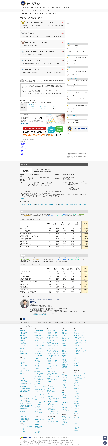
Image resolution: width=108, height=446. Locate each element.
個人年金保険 (77, 410)
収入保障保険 (78, 396)
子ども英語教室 (50, 386)
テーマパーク (65, 426)
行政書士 (50, 399)
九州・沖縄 (23, 156)
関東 (22, 147)
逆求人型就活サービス (66, 333)
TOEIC (49, 398)
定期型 (80, 390)
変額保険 (76, 411)
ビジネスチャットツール (67, 377)
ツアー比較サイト (38, 427)
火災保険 (22, 342)
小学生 (57, 376)
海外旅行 (42, 419)
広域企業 (23, 143)
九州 (32, 405)
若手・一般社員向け (67, 385)
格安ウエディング (65, 404)
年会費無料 (23, 383)
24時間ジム (49, 419)
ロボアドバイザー (24, 391)
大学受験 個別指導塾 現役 (53, 333)
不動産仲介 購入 (23, 400)
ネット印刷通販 (65, 375)
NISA (21, 360)
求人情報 (67, 437)
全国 (69, 422)
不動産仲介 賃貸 (23, 408)
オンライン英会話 (51, 391)
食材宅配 (36, 340)
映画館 (63, 416)
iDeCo (75, 425)
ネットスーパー (37, 347)
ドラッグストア (77, 360)
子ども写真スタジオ (38, 391)
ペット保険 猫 (77, 387)
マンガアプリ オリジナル (39, 401)
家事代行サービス (38, 335)
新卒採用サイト (65, 360)
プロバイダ (76, 338)
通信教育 (49, 374)
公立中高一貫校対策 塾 (52, 365)
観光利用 (37, 432)
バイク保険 (22, 335)
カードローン (23, 376)
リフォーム (22, 413)
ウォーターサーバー (38, 330)
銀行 (22, 363)
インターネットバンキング (26, 370)
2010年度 (76, 204)
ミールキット (37, 343)
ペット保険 (22, 345)
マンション (23, 398)
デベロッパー (24, 433)
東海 (22, 150)
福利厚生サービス (38, 409)
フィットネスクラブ (51, 418)
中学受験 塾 (49, 358)
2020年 (25, 204)
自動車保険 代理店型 (78, 375)
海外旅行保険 (23, 343)
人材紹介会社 (65, 365)
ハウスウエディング (66, 402)
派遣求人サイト (65, 353)
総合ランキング (31, 104)
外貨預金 (22, 371)
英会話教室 (49, 390)
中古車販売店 (37, 371)
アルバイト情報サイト (66, 335)
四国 (22, 154)
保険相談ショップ (24, 353)
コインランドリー (38, 338)
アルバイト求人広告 (66, 368)
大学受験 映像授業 (51, 340)
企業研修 (64, 380)
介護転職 (64, 345)
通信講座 (49, 393)
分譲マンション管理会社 (25, 403)
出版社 (36, 399)
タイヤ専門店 (77, 367)
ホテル (35, 429)
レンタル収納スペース (40, 355)
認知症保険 (76, 403)
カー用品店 (76, 365)
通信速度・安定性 (43, 106)
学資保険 (22, 351)
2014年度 (56, 204)
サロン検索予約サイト (66, 397)
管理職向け (65, 384)
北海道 (22, 144)
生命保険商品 (77, 393)
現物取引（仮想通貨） (26, 388)
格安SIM (76, 337)
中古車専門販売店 (39, 373)
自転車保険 (22, 340)
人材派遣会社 (65, 367)
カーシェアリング (38, 361)
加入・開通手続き (31, 106)
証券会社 (23, 362)
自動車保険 (22, 330)
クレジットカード (24, 380)
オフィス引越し (37, 404)
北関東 (26, 426)
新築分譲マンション (24, 418)
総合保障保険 (77, 408)
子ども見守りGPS (38, 412)
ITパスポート (55, 401)
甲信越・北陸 (24, 148)
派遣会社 (64, 350)
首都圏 (22, 405)
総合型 (36, 396)
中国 (22, 153)
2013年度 (61, 204)
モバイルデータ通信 (78, 333)
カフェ (35, 388)
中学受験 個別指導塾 (51, 361)
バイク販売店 (37, 378)
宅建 (49, 396)
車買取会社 (36, 368)
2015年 (45, 204)
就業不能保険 (77, 401)
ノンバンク (27, 378)
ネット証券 (22, 358)
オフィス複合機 (37, 407)
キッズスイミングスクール (52, 421)
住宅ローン (22, 373)
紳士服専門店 (77, 362)
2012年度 (66, 204)
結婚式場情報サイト (66, 409)
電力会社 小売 (37, 411)
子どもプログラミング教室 (53, 413)
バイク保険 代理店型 (78, 378)
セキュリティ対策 (31, 110)
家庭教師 (49, 378)
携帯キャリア (77, 330)
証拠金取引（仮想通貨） (26, 390)
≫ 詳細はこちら (23, 198)
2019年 (29, 204)
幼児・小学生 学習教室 (52, 379)
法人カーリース (65, 374)
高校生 (49, 376)
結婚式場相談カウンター (67, 407)
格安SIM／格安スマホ (78, 335)
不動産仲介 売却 (23, 396)
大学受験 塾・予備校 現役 (53, 330)
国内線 (36, 426)
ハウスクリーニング (38, 337)
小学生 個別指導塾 (51, 371)
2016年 (41, 204)
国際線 (40, 426)
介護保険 (76, 406)
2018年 (33, 204)
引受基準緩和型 (78, 392)
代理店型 (23, 333)
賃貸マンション (23, 411)
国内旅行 (37, 419)
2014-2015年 (50, 204)
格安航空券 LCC (37, 424)
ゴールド (29, 383)
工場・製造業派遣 (65, 351)
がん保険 (22, 350)
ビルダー (23, 424)
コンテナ (37, 356)
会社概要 (33, 437)
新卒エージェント (65, 362)
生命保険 (22, 347)
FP (49, 395)
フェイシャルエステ (66, 394)
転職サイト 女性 (65, 338)
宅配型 (36, 358)
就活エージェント (65, 330)
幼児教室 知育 (50, 381)
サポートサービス (43, 108)
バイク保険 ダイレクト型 (79, 377)
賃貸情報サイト (23, 410)
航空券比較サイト (38, 421)
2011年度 (71, 204)
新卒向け (65, 387)
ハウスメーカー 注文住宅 (25, 421)
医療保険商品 (77, 388)
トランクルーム (37, 353)
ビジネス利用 (38, 431)
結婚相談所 (64, 406)
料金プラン (54, 106)
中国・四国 (30, 428)
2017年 (37, 204)
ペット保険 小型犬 (78, 385)
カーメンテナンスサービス (40, 386)
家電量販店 (76, 358)
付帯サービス (70, 103)
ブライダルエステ (65, 392)
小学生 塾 (49, 368)
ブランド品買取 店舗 (38, 402)
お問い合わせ (54, 437)
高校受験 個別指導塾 (51, 350)
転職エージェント (65, 342)
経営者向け (65, 382)
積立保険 (76, 413)
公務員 (49, 401)
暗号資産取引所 (23, 386)
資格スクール (50, 403)
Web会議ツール (65, 379)
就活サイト (64, 332)
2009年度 (80, 204)
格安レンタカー (37, 365)
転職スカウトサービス (66, 340)
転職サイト (64, 337)
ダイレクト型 (24, 332)
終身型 (76, 390)
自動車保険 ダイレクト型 (79, 373)
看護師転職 (64, 343)
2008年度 (85, 204)
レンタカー (36, 363)
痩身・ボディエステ (66, 395)
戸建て (28, 398)
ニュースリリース (39, 437)
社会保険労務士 (55, 398)
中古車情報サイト (38, 370)
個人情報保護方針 (47, 437)
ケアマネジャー (56, 399)
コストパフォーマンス (32, 108)
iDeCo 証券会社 (23, 367)
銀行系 (22, 378)
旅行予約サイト (37, 418)
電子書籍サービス (38, 393)
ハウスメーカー (24, 431)
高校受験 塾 (49, 342)
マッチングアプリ (65, 410)
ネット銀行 (22, 368)
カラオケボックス (65, 424)
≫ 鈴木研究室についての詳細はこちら (38, 314)
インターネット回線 (78, 347)
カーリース (36, 366)
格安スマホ (81, 337)
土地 (32, 398)
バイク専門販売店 (39, 379)
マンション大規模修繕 (25, 406)
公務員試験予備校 (51, 409)
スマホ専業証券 (23, 365)
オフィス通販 (37, 406)
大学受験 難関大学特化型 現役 (53, 337)
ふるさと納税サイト (38, 351)
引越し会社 (36, 360)
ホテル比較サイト (38, 422)
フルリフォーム (24, 415)
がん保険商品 (77, 398)
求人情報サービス (65, 355)
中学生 (53, 376)
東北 (22, 146)
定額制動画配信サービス (39, 389)
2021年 (21, 204)
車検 (35, 384)
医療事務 (52, 395)
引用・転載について (61, 437)
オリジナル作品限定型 (40, 397)
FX (20, 375)
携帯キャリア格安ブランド (79, 332)
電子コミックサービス (39, 394)
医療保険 (22, 348)
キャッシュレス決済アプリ (26, 385)
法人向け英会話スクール (52, 411)
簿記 (52, 396)
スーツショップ (77, 363)
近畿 (22, 151)
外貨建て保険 (77, 405)
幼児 (49, 388)
